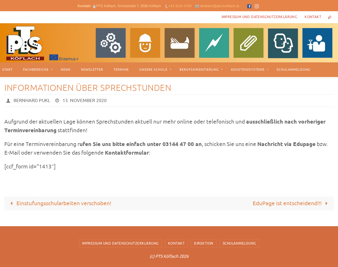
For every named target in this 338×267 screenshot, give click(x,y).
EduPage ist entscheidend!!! (292, 203)
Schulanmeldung (239, 243)
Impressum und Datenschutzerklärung (259, 17)
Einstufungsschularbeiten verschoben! (59, 203)
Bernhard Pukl (32, 100)
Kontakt (313, 17)
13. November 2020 (85, 100)
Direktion (204, 243)
